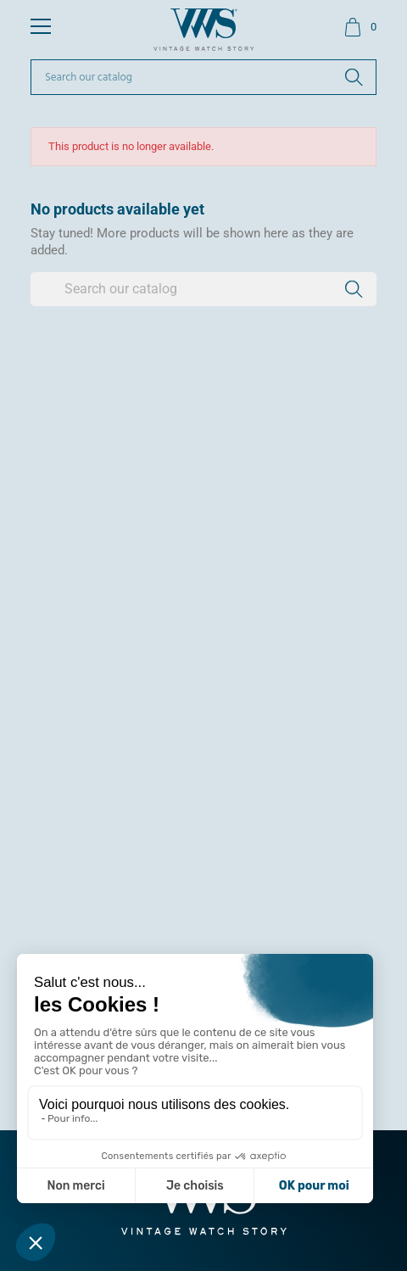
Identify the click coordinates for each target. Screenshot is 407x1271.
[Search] (203, 77)
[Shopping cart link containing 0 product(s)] (359, 27)
